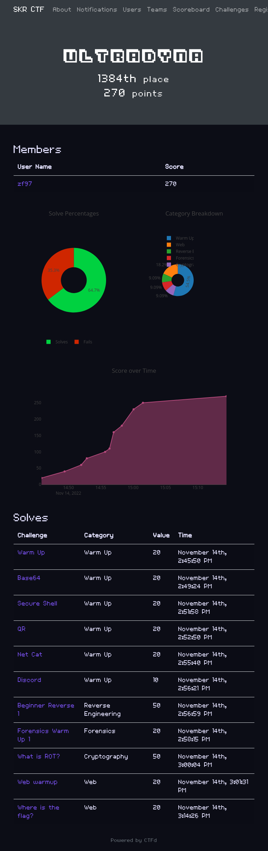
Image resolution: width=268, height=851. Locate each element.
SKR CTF (29, 10)
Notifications (97, 9)
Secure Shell (38, 603)
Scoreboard (191, 9)
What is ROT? (39, 756)
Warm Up (31, 552)
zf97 (25, 184)
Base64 (29, 578)
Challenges (232, 9)
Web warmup (38, 782)
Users (132, 9)
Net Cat (30, 654)
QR (22, 629)
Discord (30, 680)
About (62, 9)
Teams (157, 9)
